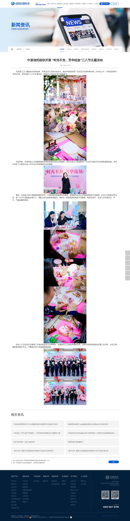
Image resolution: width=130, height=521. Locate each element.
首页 (49, 3)
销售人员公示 (74, 490)
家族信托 (13, 496)
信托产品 (53, 3)
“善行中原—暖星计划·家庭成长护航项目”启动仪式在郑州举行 (33, 450)
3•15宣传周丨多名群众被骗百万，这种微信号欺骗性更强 (28, 463)
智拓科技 (116, 516)
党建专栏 (71, 3)
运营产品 (13, 487)
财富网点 (13, 502)
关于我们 (90, 3)
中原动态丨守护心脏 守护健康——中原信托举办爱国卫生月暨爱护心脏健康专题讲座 (39, 433)
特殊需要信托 (56, 484)
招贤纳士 (26, 516)
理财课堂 (94, 49)
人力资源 (96, 3)
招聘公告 (83, 482)
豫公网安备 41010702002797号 (38, 517)
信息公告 (73, 499)
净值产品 (13, 490)
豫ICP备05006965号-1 (108, 516)
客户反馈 (13, 505)
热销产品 (13, 484)
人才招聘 (83, 484)
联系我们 (73, 505)
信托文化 (73, 496)
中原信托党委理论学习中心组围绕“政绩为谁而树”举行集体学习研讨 (35, 424)
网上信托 (104, 4)
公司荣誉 (73, 484)
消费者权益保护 (85, 49)
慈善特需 (78, 3)
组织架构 (73, 487)
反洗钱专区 (109, 49)
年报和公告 (73, 502)
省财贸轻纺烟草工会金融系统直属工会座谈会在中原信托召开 (87, 424)
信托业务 (65, 3)
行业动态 (69, 49)
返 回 (113, 462)
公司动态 (26, 49)
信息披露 (13, 493)
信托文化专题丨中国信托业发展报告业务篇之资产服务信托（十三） (31, 460)
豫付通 (64, 484)
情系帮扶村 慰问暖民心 (75, 442)
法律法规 (101, 49)
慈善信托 (54, 482)
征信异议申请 (15, 508)
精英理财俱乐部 (15, 499)
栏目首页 (13, 482)
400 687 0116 (111, 508)
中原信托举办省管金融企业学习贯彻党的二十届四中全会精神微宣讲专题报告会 (93, 433)
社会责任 (73, 493)
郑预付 (64, 482)
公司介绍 (73, 482)
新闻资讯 (59, 3)
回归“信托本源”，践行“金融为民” (24, 442)
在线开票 (114, 3)
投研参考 (76, 49)
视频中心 (116, 49)
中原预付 (84, 3)
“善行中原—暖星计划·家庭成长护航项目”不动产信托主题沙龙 (87, 450)
